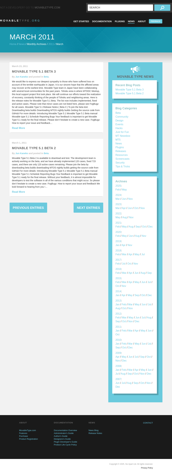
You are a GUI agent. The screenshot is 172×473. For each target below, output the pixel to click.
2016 (118, 269)
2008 (118, 366)
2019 (118, 241)
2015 (118, 278)
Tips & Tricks (122, 166)
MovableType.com (47, 7)
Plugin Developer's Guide (65, 442)
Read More (18, 128)
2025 (118, 185)
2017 (118, 259)
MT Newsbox (122, 135)
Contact (148, 423)
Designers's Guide (62, 439)
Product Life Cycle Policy (65, 444)
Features (23, 433)
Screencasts (122, 158)
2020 (118, 232)
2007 (118, 379)
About (142, 21)
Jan (117, 245)
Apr (124, 208)
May (124, 189)
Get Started (81, 21)
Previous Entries (28, 207)
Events (119, 124)
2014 (118, 291)
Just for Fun (122, 132)
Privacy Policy (147, 468)
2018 (118, 250)
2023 (118, 204)
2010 (118, 340)
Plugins (120, 21)
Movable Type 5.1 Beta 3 (129, 89)
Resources (121, 155)
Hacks (118, 128)
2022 (118, 213)
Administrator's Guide (64, 433)
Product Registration (28, 439)
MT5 (118, 139)
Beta (46, 76)
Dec (150, 226)
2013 (118, 300)
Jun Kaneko (21, 76)
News (131, 21)
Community (121, 116)
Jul (143, 254)
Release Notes (95, 433)
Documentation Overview (65, 430)
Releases (120, 151)
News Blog (93, 430)
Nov (130, 198)
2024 (118, 195)
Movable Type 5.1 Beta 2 (129, 93)
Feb (117, 189)
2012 (118, 313)
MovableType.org (19, 20)
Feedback (155, 21)
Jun (124, 198)
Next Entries (88, 207)
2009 (118, 353)
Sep (137, 226)
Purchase (23, 436)
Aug (124, 217)
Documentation (102, 21)
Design (119, 120)
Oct (136, 208)
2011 (51, 44)
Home (13, 44)
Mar (117, 198)
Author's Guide (61, 436)
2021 (118, 222)
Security (120, 162)
